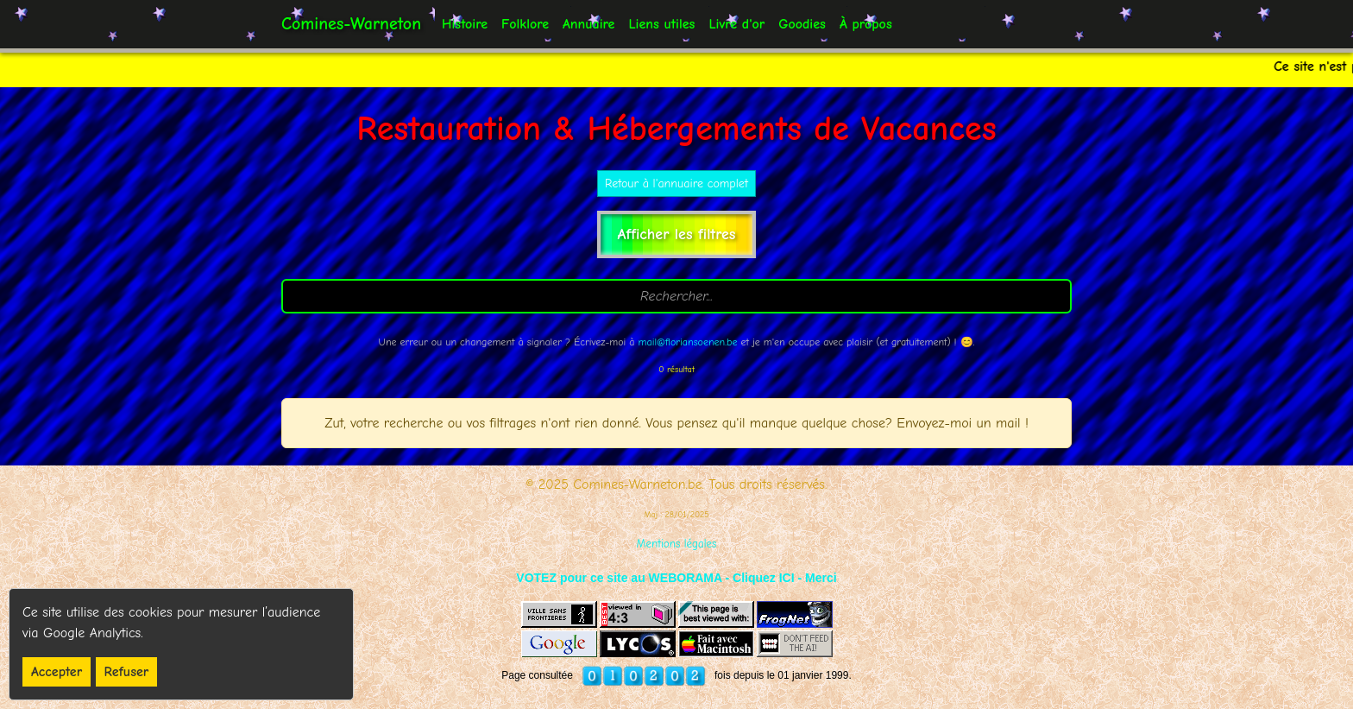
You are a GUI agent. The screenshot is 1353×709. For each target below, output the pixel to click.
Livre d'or (736, 24)
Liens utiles (661, 24)
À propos (866, 24)
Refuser (126, 672)
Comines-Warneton (351, 24)
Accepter (56, 672)
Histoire (465, 24)
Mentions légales (677, 543)
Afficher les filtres (677, 234)
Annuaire (588, 24)
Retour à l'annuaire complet (676, 183)
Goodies (802, 24)
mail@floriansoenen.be (688, 342)
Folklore (525, 24)
